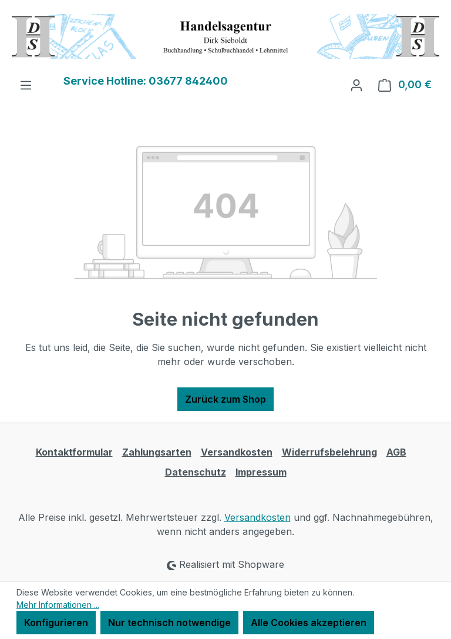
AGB (396, 452)
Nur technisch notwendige (169, 622)
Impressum (261, 472)
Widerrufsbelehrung (329, 452)
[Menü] (26, 84)
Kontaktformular (74, 452)
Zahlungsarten (156, 452)
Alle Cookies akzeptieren (308, 622)
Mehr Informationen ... (57, 605)
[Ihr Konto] (356, 84)
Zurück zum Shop (225, 399)
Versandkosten (236, 452)
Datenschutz (195, 472)
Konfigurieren (56, 622)
